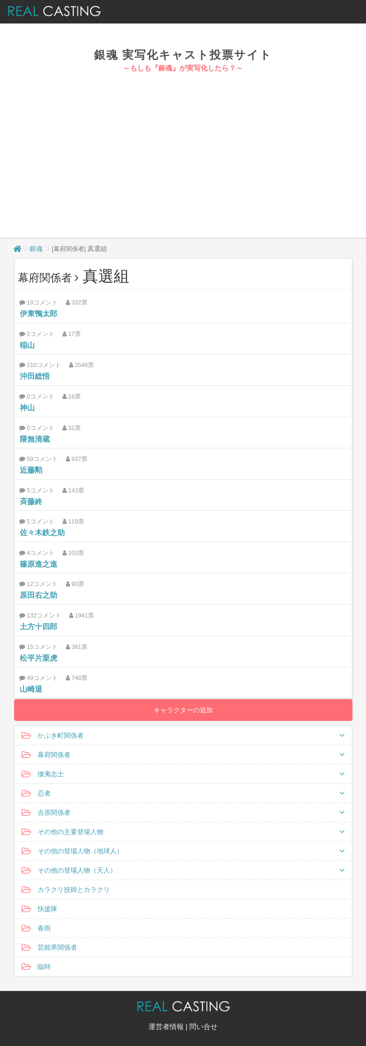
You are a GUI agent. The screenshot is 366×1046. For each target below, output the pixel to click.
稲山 (27, 345)
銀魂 (36, 248)
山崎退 (31, 689)
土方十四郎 (38, 627)
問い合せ (203, 1026)
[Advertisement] (183, 144)
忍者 (183, 793)
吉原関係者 (183, 812)
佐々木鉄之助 (42, 533)
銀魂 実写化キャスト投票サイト (183, 54)
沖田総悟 (35, 376)
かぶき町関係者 (183, 735)
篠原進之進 (38, 564)
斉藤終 (31, 502)
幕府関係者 (183, 754)
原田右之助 (38, 595)
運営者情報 (166, 1026)
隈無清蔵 (35, 439)
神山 (27, 408)
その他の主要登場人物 (183, 831)
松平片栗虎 (38, 658)
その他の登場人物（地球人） (183, 851)
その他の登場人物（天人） (183, 870)
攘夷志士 (183, 774)
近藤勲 (31, 470)
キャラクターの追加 (183, 710)
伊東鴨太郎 (38, 314)
